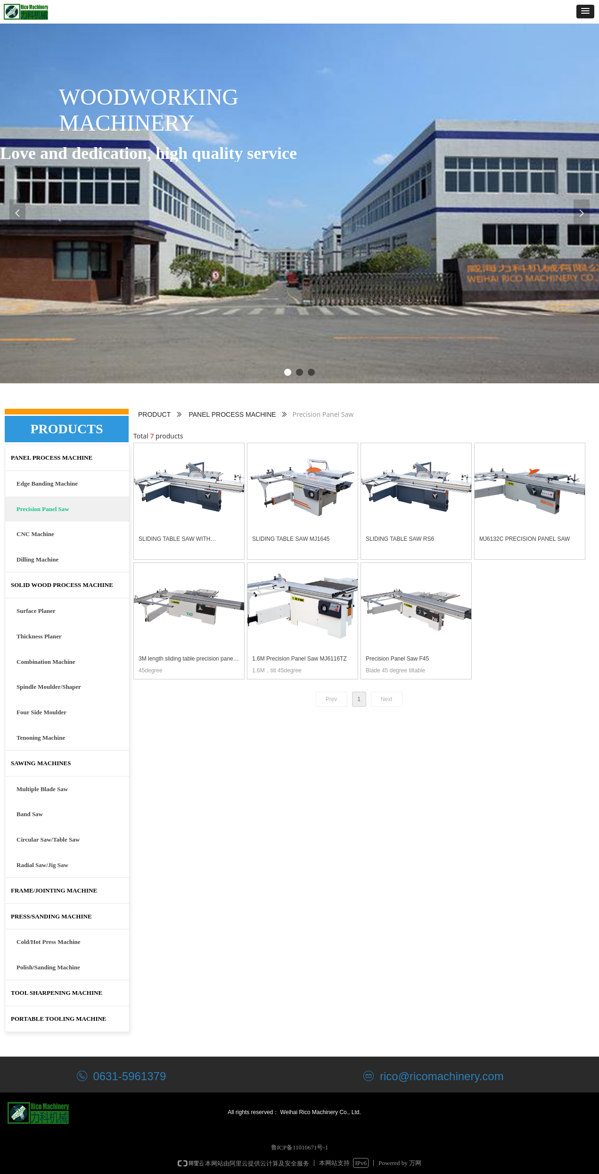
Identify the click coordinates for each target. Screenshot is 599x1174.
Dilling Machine (37, 559)
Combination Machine (45, 661)
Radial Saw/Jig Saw (42, 864)
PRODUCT (154, 414)
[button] (585, 11)
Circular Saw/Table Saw (48, 839)
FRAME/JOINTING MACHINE (54, 890)
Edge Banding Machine (47, 483)
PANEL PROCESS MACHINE (232, 414)
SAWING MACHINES (41, 763)
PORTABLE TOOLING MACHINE (59, 1018)
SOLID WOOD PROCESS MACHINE (62, 584)
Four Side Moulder (41, 712)
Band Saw (29, 814)
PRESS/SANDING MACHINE (51, 916)
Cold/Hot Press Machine (48, 941)
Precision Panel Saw (42, 509)
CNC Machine (35, 533)
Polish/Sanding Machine (48, 967)
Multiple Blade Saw (42, 789)
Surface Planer (36, 610)
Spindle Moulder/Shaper (48, 686)
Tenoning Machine (40, 737)
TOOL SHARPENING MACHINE (56, 992)
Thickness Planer (39, 636)
